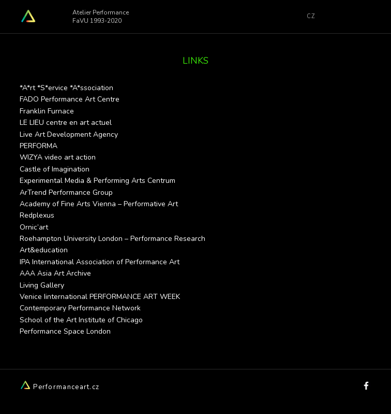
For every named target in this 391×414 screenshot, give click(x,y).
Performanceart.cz (60, 387)
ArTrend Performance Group (66, 192)
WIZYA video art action (58, 157)
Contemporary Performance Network (80, 308)
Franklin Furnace (47, 111)
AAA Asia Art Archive (55, 273)
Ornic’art (34, 227)
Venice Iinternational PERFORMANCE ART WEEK (100, 297)
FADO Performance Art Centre (69, 99)
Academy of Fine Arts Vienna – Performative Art (99, 204)
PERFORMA (38, 146)
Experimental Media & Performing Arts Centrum (97, 180)
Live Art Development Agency (69, 134)
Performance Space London (65, 331)
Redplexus (37, 215)
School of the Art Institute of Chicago (81, 320)
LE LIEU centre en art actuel (66, 122)
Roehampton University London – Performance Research (112, 239)
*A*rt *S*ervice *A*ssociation (66, 88)
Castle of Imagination (54, 169)
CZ (311, 16)
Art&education (44, 250)
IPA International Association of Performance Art (99, 262)
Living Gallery (42, 285)
